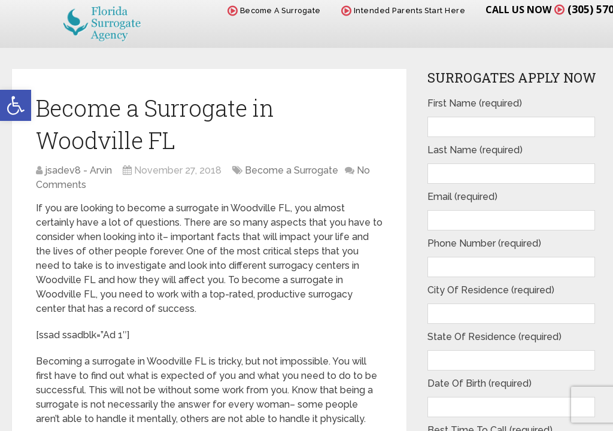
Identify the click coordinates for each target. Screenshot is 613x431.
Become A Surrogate (274, 10)
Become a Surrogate (291, 170)
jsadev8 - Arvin (78, 170)
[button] (15, 105)
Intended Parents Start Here (403, 10)
